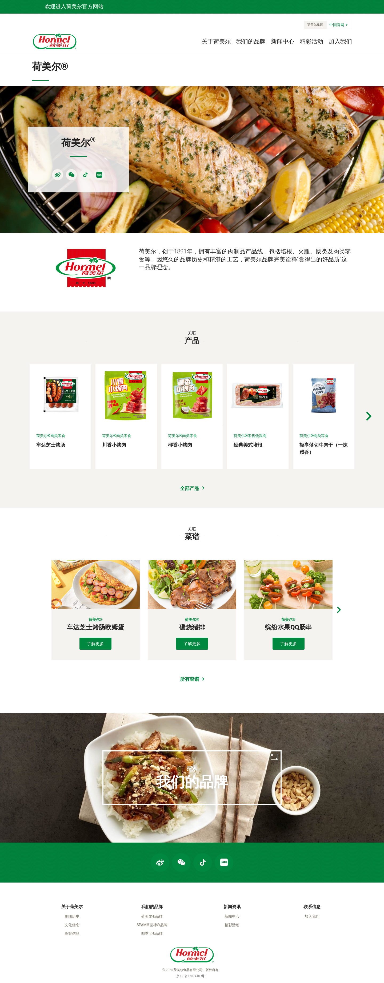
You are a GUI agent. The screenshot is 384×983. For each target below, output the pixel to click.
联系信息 (312, 882)
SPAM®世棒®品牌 (152, 901)
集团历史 (72, 892)
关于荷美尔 (216, 41)
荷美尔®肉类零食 (50, 404)
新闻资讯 (232, 882)
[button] (368, 385)
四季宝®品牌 (152, 909)
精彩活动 (311, 41)
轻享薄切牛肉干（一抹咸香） (323, 417)
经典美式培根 (248, 413)
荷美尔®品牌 (152, 892)
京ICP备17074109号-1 (191, 952)
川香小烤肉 (114, 413)
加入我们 (340, 41)
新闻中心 (282, 41)
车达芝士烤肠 (50, 413)
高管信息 (72, 909)
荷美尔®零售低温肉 (250, 404)
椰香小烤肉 (180, 413)
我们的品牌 (251, 41)
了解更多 (95, 612)
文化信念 (72, 901)
